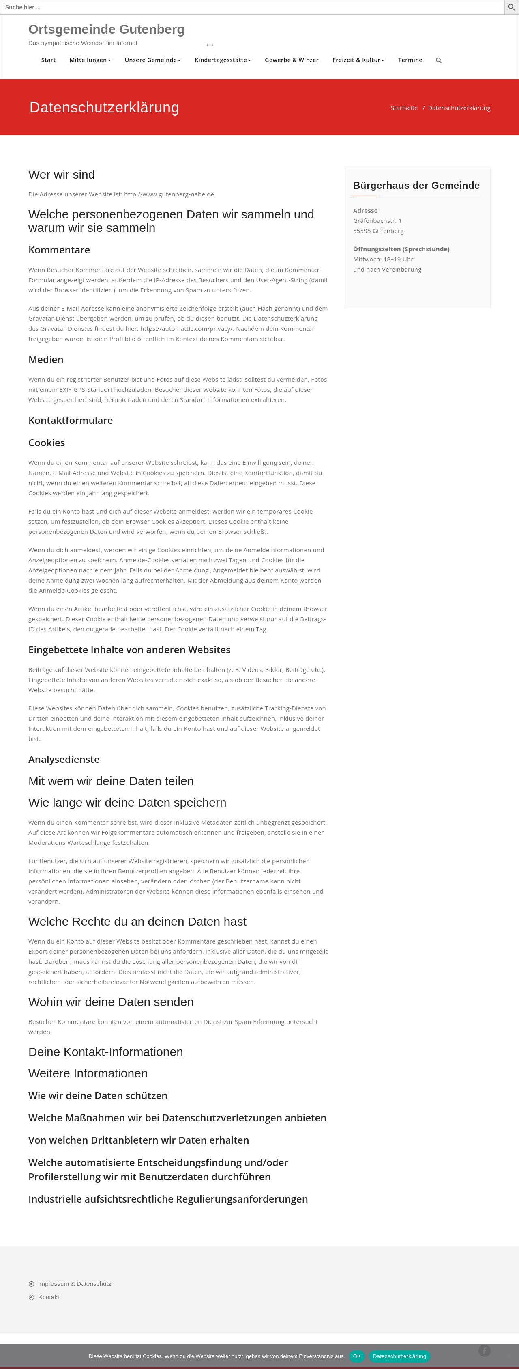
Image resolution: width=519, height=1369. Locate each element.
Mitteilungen (90, 60)
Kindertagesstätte (223, 60)
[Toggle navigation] (210, 45)
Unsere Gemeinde (153, 60)
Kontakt (48, 1296)
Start (48, 60)
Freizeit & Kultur (358, 60)
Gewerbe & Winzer (292, 60)
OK (357, 1356)
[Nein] (509, 1356)
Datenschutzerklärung (399, 1356)
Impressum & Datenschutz (75, 1283)
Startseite (404, 108)
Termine (410, 60)
